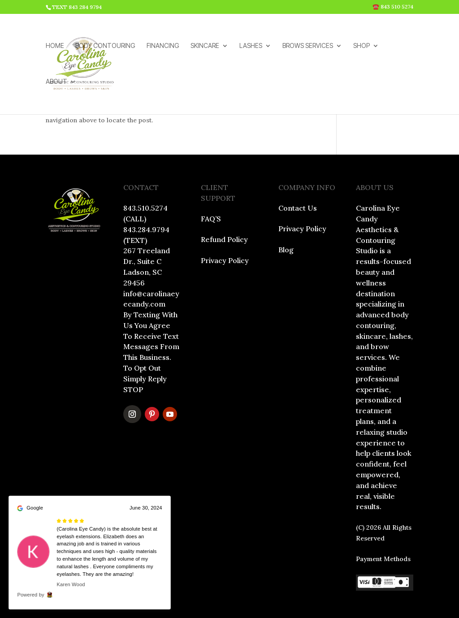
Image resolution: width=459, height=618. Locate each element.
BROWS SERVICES (307, 46)
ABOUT (56, 82)
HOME (55, 46)
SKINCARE (205, 46)
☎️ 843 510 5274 (392, 7)
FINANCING (163, 46)
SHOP (361, 46)
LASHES (250, 46)
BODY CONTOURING (105, 46)
